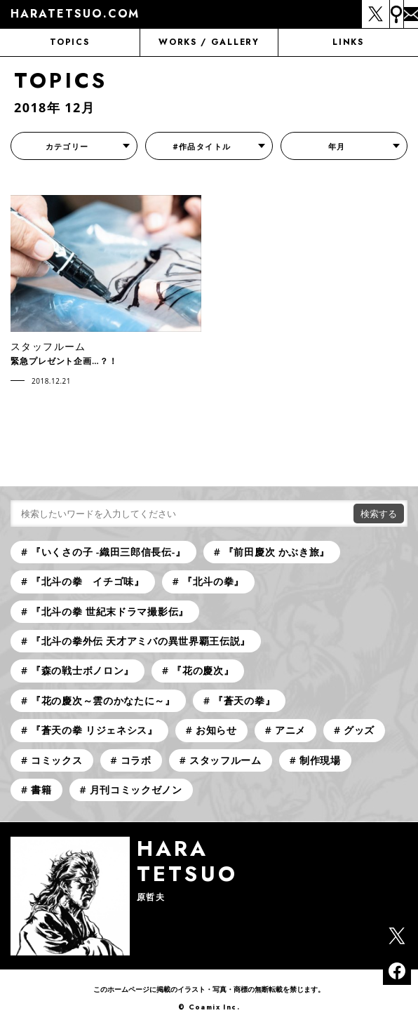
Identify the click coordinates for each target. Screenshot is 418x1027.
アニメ (290, 730)
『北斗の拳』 (213, 581)
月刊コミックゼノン (136, 789)
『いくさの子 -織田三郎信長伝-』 (108, 551)
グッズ (359, 730)
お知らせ (216, 730)
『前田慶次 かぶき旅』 (277, 551)
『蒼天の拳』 (244, 700)
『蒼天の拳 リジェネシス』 (94, 730)
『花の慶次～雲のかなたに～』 (103, 700)
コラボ (136, 760)
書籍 (41, 789)
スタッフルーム (225, 760)
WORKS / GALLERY (209, 42)
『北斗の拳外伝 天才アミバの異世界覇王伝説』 (140, 640)
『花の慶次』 (203, 670)
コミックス (57, 760)
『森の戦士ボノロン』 (82, 670)
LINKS (347, 42)
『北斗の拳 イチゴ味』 (87, 581)
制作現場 (320, 760)
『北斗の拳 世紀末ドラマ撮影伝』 (110, 611)
